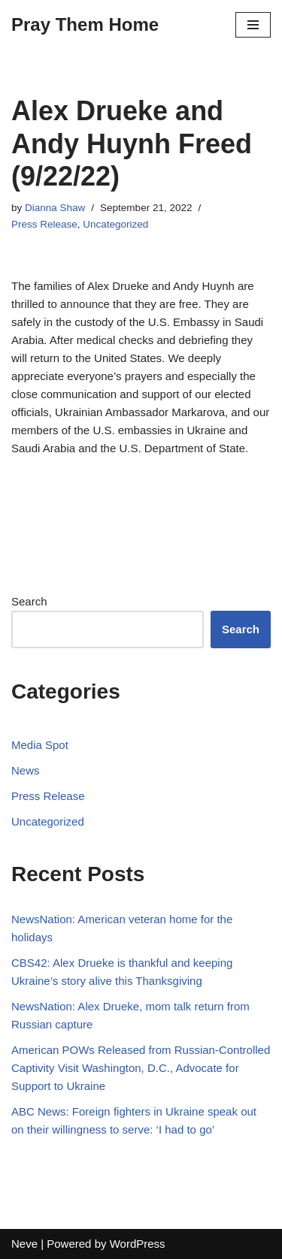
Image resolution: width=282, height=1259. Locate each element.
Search (29, 601)
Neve (24, 1243)
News (25, 770)
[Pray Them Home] (85, 25)
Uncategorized (115, 224)
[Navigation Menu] (253, 25)
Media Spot (39, 744)
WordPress (137, 1243)
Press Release (44, 224)
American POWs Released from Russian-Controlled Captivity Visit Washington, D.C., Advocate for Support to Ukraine (140, 1067)
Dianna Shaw (55, 207)
